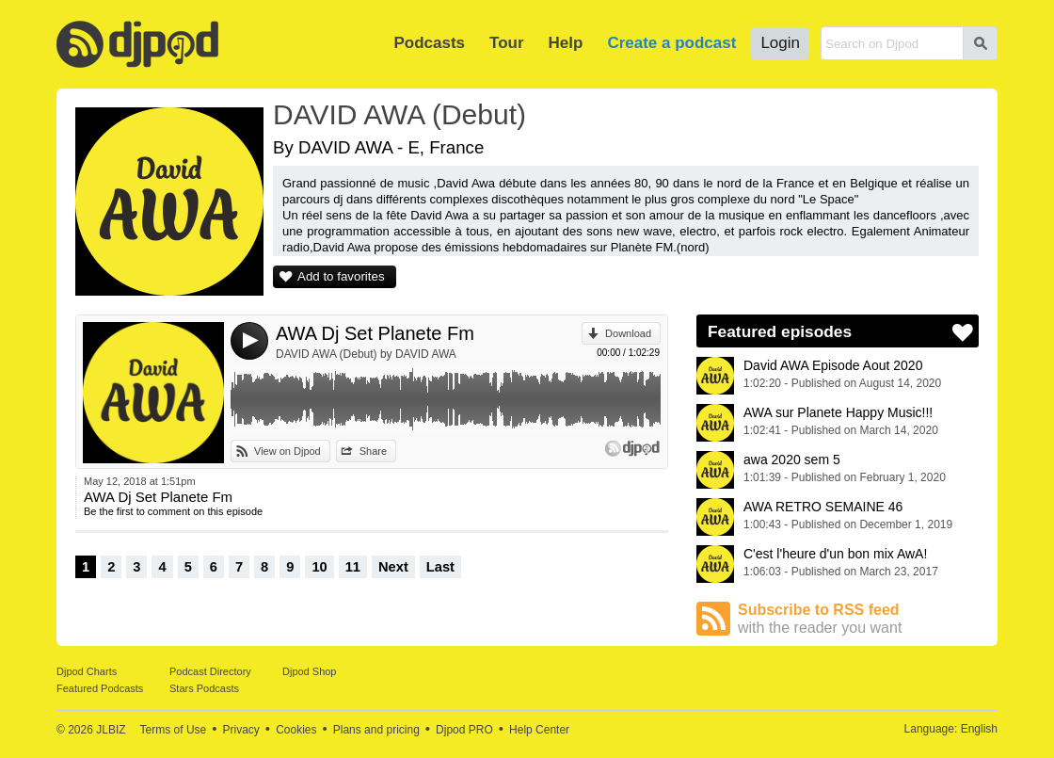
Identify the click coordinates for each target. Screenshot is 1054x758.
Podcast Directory (210, 671)
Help (566, 43)
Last (440, 566)
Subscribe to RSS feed (858, 619)
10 (319, 566)
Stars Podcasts (204, 688)
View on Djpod (287, 451)
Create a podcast (671, 43)
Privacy (241, 729)
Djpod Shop (309, 671)
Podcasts (429, 43)
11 (352, 566)
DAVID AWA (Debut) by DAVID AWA (366, 354)
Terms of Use (173, 729)
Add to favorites (341, 276)
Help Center (539, 729)
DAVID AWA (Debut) (399, 114)
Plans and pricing (376, 729)
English (979, 728)
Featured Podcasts (99, 688)
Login (780, 43)
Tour (506, 43)
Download (628, 333)
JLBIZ (110, 729)
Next (393, 566)
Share (373, 451)
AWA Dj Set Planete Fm (375, 333)
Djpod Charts (86, 671)
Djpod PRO (464, 729)
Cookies (296, 729)
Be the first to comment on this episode (173, 511)
